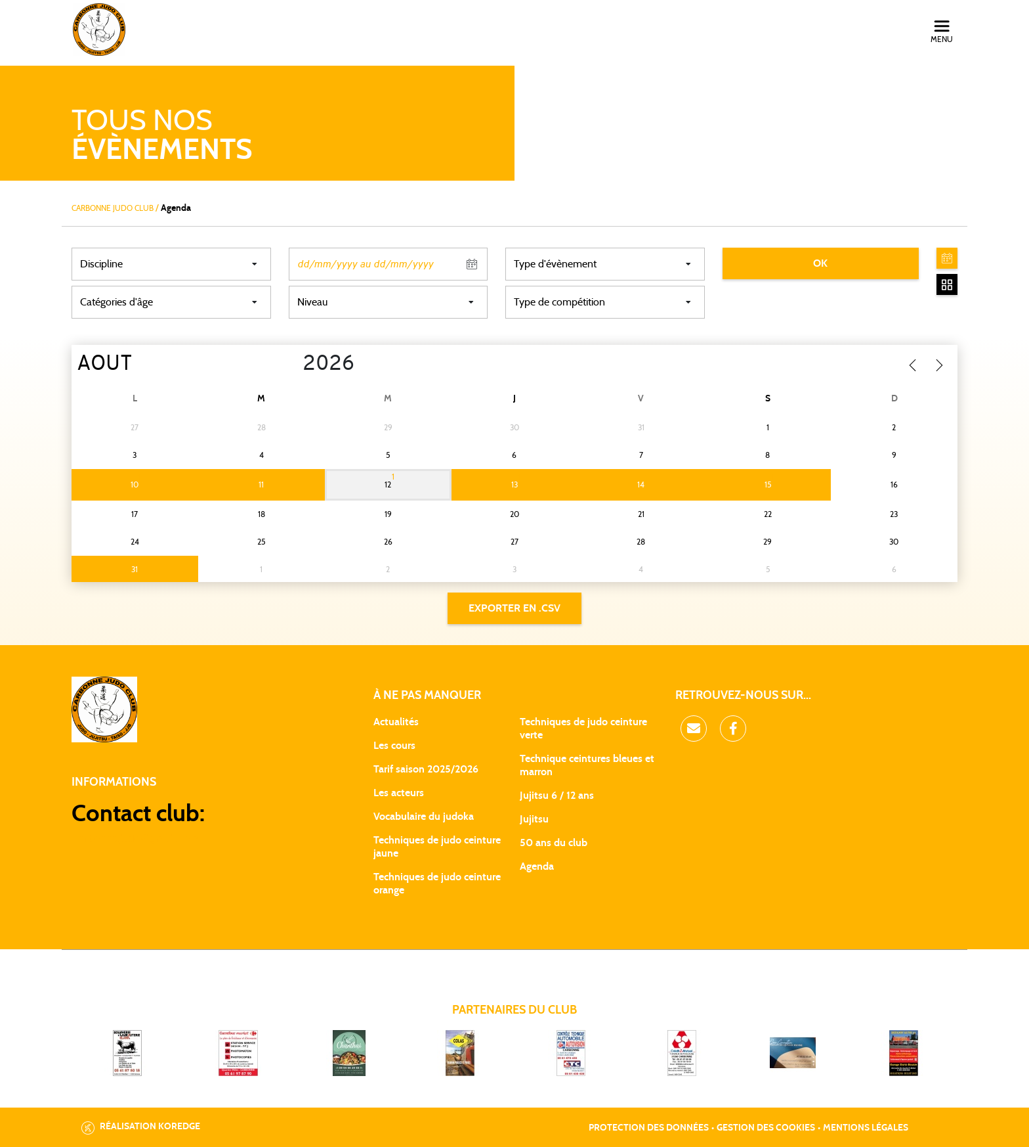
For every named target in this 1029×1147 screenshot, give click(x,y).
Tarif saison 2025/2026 (425, 769)
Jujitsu (534, 819)
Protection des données (649, 1128)
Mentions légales (865, 1128)
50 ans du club (553, 843)
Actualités (396, 722)
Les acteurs (398, 793)
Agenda (537, 866)
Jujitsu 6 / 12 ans (557, 795)
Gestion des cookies (766, 1128)
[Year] (292, 364)
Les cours (394, 745)
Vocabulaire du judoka (423, 816)
